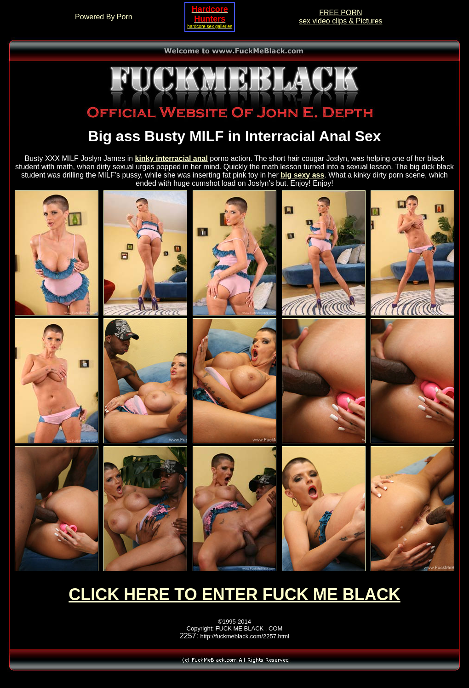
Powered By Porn (103, 17)
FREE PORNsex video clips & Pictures (340, 17)
